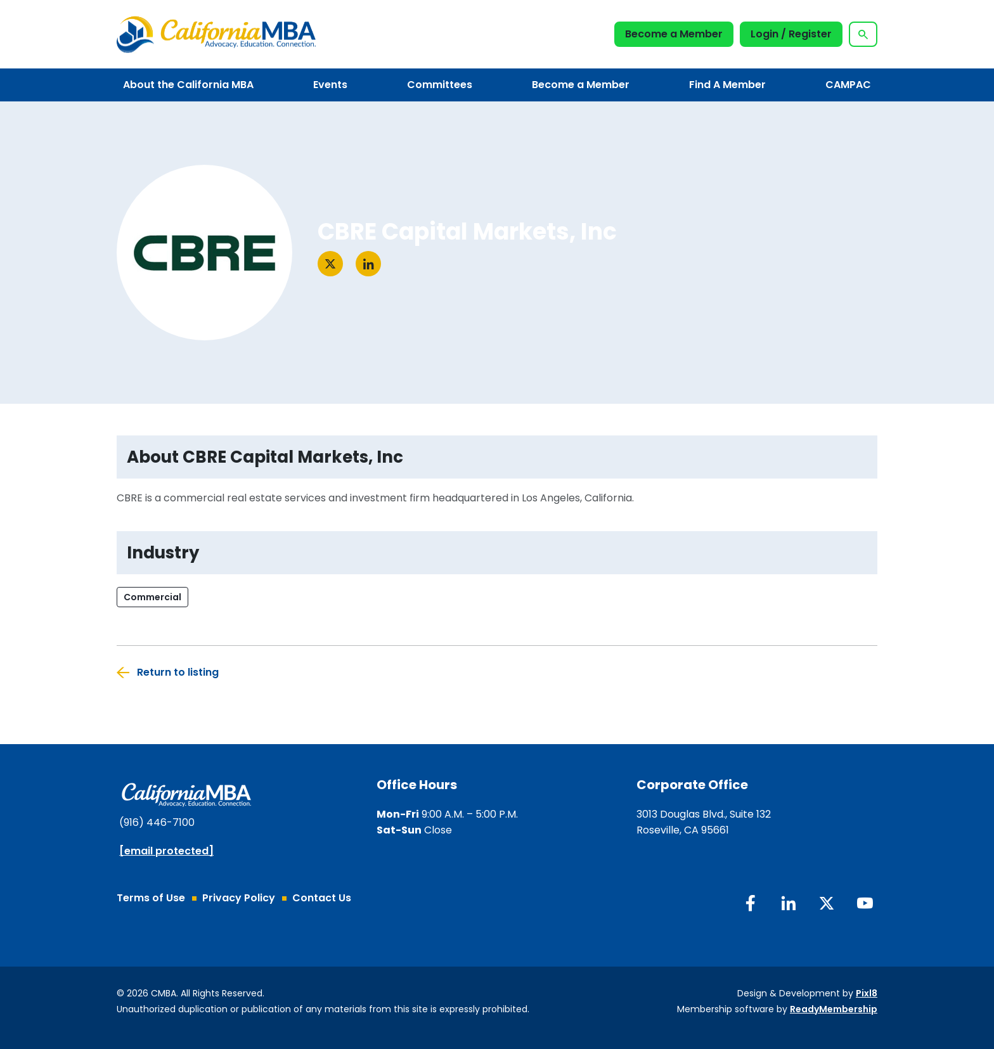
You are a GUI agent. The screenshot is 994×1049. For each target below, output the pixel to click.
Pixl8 (866, 993)
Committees (439, 84)
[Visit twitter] (330, 263)
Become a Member (674, 34)
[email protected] (166, 851)
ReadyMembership (833, 1009)
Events (330, 84)
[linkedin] (788, 903)
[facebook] (750, 903)
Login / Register (791, 34)
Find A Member (727, 84)
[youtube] (864, 903)
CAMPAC (848, 84)
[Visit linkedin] (368, 263)
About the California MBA (188, 84)
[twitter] (826, 903)
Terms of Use (151, 898)
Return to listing (178, 672)
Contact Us (321, 898)
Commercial (152, 597)
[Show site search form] (863, 34)
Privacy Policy (238, 898)
